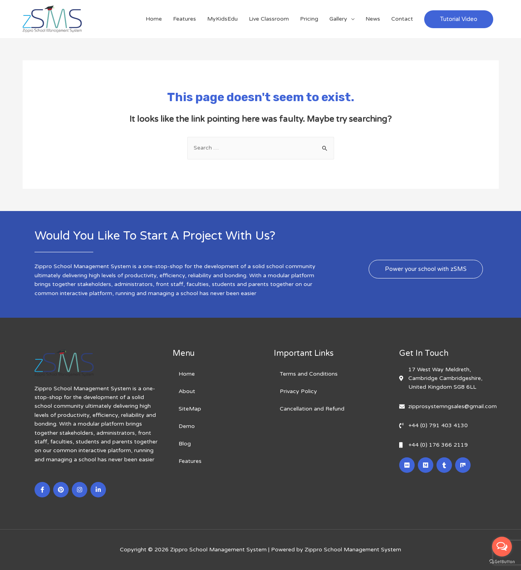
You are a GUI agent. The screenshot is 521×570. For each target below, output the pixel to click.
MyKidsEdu (222, 18)
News (372, 18)
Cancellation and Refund (312, 408)
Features (184, 18)
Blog (185, 443)
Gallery (338, 18)
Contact (402, 18)
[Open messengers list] (502, 547)
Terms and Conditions (309, 373)
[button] (426, 269)
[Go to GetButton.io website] (502, 561)
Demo (187, 426)
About (187, 391)
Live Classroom (269, 18)
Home (154, 18)
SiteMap (190, 408)
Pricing (309, 18)
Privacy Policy (298, 391)
